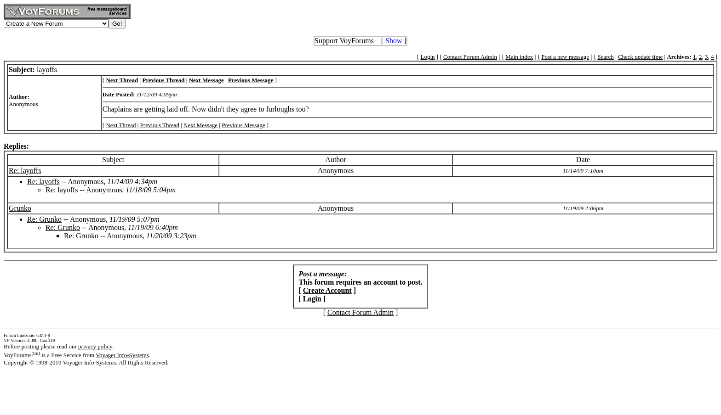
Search (605, 56)
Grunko (20, 208)
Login (427, 56)
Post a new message (565, 56)
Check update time (640, 56)
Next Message (200, 125)
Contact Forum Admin (470, 56)
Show (393, 41)
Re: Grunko (44, 219)
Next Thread (121, 125)
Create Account (327, 290)
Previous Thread (159, 125)
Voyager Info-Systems (122, 355)
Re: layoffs (25, 170)
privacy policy (95, 346)
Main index (519, 56)
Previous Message (243, 125)
